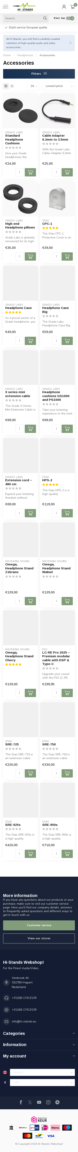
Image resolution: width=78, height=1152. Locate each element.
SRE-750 (49, 744)
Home (7, 55)
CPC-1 (47, 223)
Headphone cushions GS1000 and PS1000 (55, 395)
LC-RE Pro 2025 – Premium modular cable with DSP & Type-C (56, 658)
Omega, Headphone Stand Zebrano (19, 568)
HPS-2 (47, 480)
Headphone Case (18, 308)
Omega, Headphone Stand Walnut (56, 568)
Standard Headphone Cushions (14, 139)
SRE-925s (13, 824)
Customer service (39, 925)
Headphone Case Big (55, 309)
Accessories (47, 55)
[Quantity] (19, 172)
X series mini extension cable (17, 393)
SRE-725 (12, 744)
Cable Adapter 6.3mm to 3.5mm (55, 137)
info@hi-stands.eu (24, 1021)
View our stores (39, 938)
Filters (39, 74)
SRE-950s (50, 824)
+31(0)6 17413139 (24, 998)
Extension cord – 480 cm (18, 482)
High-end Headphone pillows (20, 225)
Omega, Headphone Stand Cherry (19, 656)
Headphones (25, 55)
